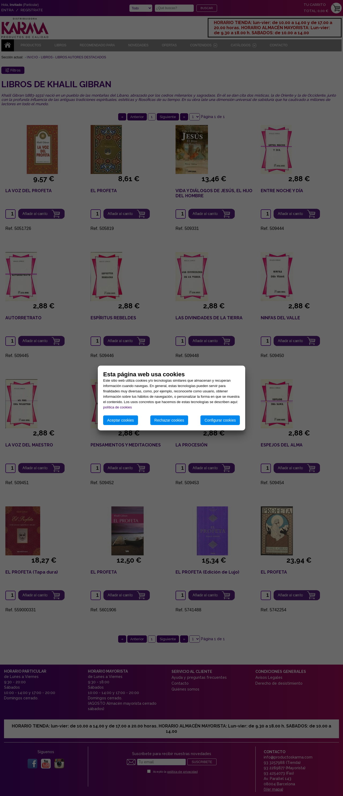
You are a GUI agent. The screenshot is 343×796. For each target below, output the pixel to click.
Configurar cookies (220, 420)
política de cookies (117, 407)
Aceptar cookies (120, 420)
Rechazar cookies (169, 420)
